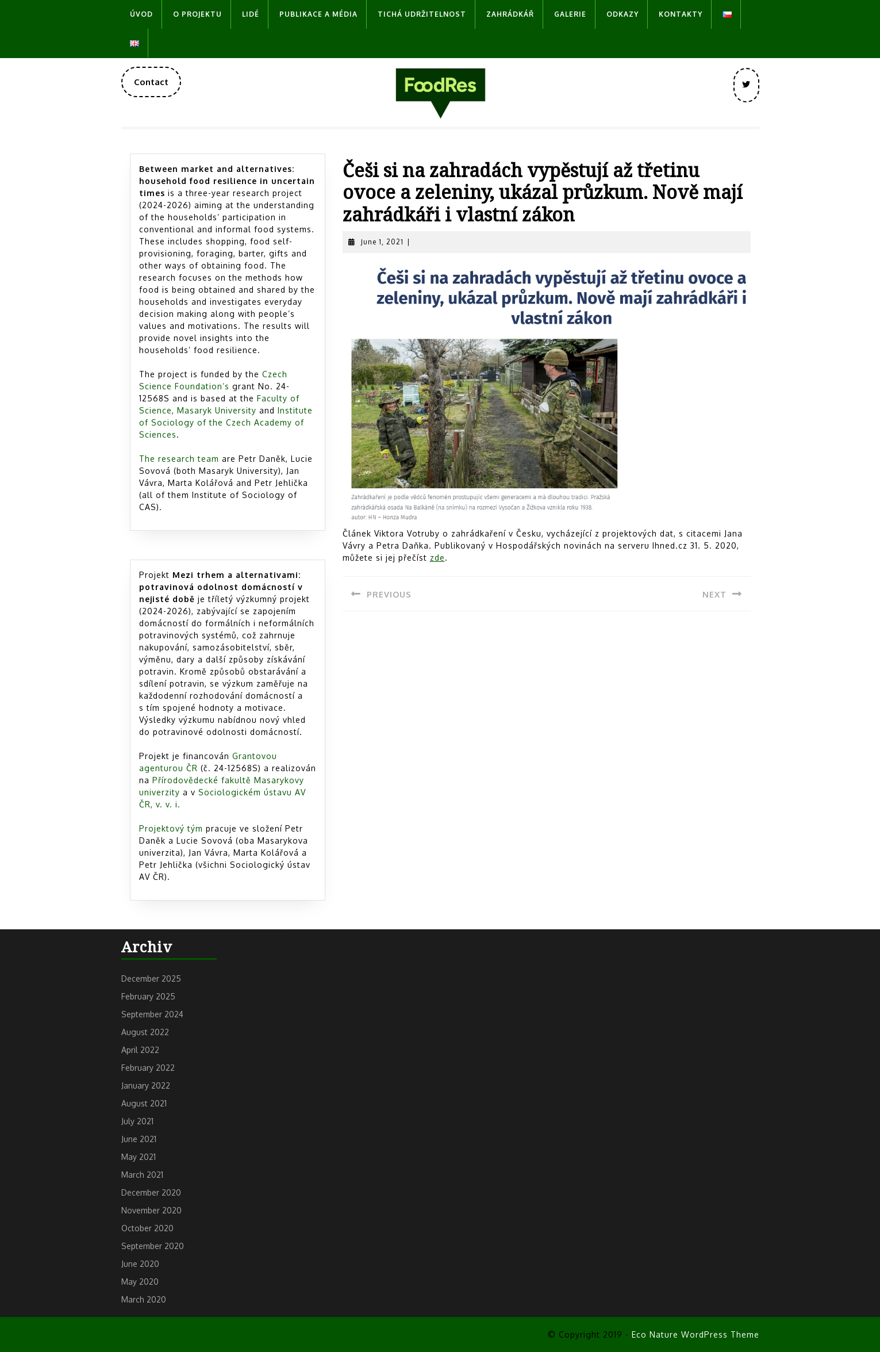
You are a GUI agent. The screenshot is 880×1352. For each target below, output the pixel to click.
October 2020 (147, 1228)
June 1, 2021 (382, 242)
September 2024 (152, 1014)
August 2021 (144, 1103)
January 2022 (145, 1085)
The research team (179, 459)
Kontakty (680, 14)
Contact (157, 86)
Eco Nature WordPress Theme (695, 1334)
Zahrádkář (510, 14)
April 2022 (140, 1050)
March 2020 (143, 1299)
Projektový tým (171, 828)
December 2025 (151, 978)
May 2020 (140, 1281)
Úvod (141, 14)
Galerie (570, 14)
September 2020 (152, 1246)
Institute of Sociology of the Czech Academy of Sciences (226, 422)
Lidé (250, 14)
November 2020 (151, 1210)
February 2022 (148, 1068)
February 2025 (148, 996)
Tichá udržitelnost (422, 14)
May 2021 (138, 1157)
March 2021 (142, 1174)
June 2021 (138, 1139)
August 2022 (145, 1032)
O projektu (197, 14)
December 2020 (151, 1192)
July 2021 (137, 1121)
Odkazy (622, 14)
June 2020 (140, 1264)
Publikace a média (318, 14)
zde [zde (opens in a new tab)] (437, 557)
